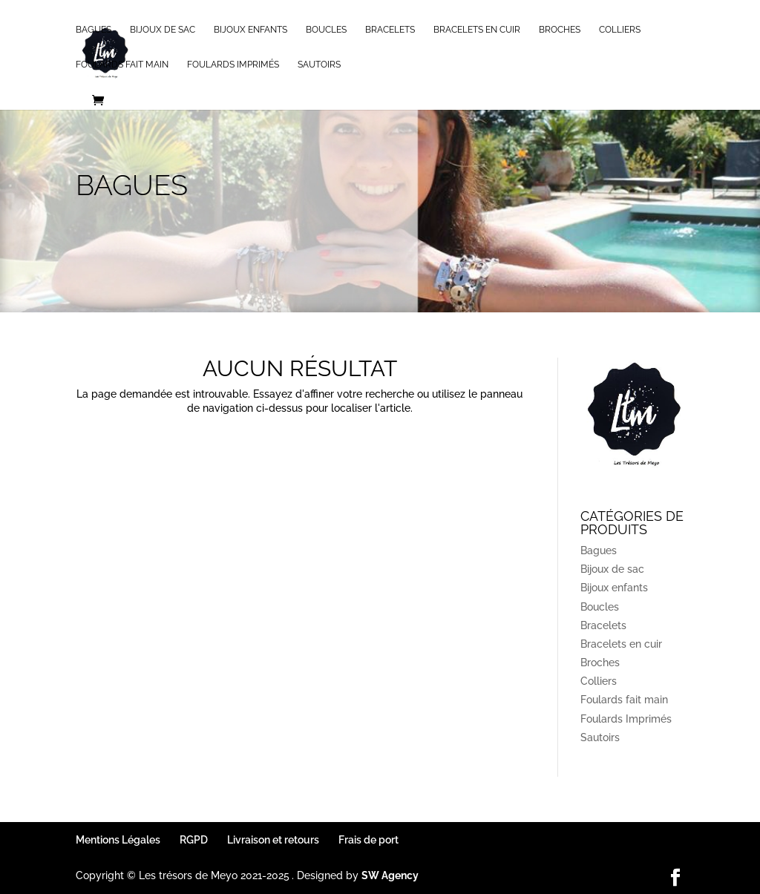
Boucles (326, 29)
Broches (559, 29)
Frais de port (368, 840)
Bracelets (390, 29)
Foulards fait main (122, 64)
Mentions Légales (118, 840)
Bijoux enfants (250, 29)
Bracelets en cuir (476, 29)
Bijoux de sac (162, 29)
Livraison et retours (273, 840)
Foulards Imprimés (233, 64)
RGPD (194, 840)
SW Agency (390, 875)
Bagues (93, 29)
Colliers (620, 29)
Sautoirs (319, 64)
